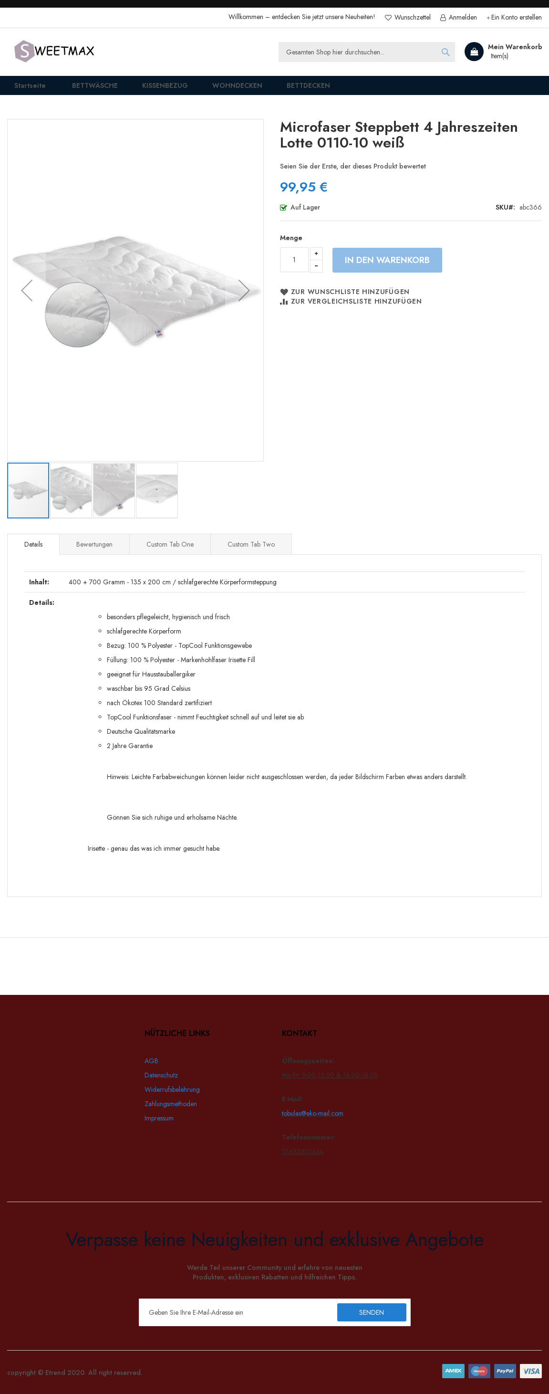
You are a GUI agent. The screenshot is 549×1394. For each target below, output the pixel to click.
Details (33, 551)
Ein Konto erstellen (516, 17)
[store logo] (55, 52)
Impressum (159, 1118)
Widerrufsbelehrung (172, 1089)
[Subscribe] (371, 1312)
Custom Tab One (170, 551)
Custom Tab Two (251, 551)
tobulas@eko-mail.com (312, 1113)
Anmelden (462, 17)
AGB (151, 1061)
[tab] (33, 550)
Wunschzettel (412, 17)
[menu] (274, 89)
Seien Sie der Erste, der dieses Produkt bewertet (353, 173)
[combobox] (367, 52)
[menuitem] (86, 89)
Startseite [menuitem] (24, 88)
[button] (27, 297)
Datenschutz (161, 1075)
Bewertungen (94, 551)
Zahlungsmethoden (171, 1104)
